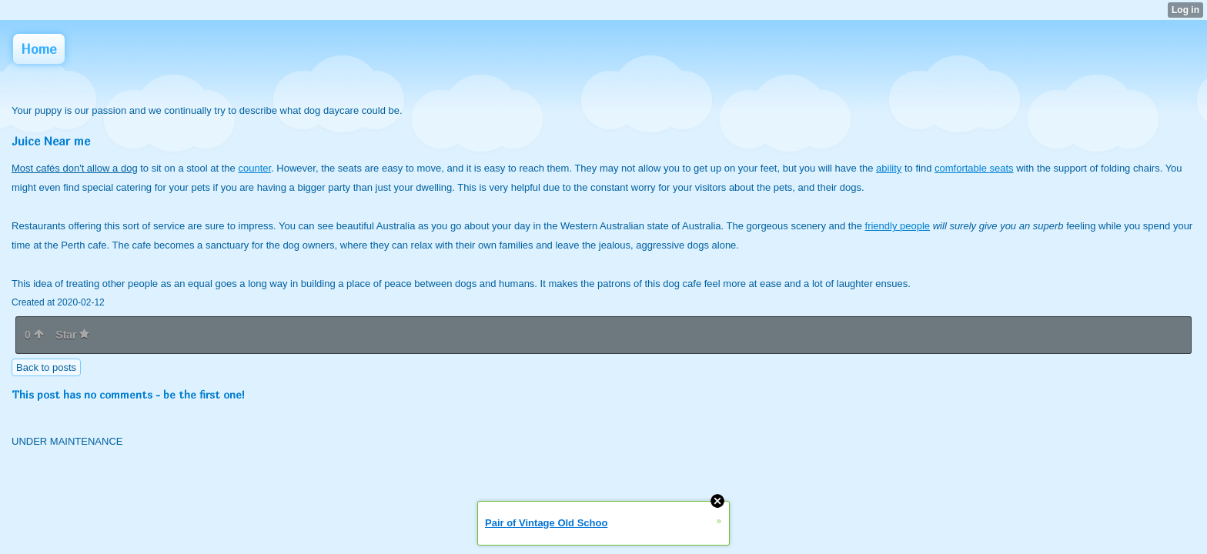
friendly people (898, 226)
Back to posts (46, 367)
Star (72, 335)
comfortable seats (974, 168)
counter (254, 168)
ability (888, 168)
